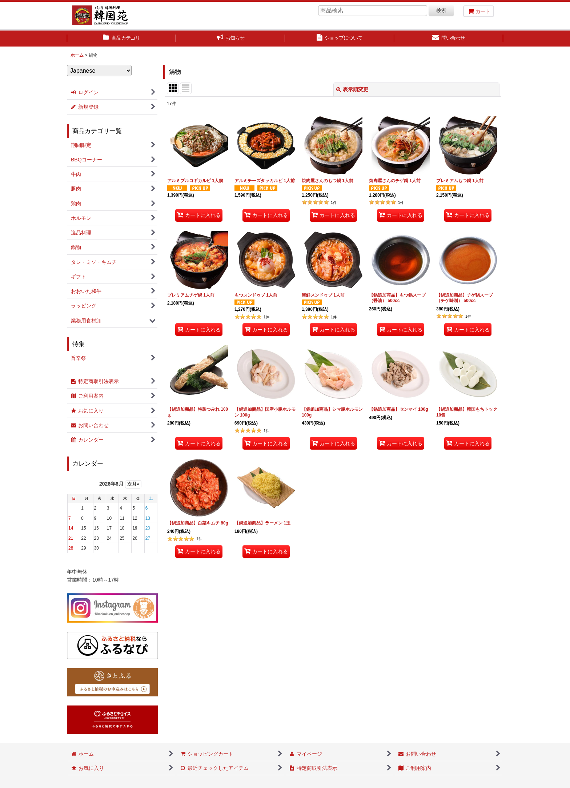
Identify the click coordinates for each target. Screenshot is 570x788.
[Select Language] (99, 70)
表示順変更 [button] (352, 89)
